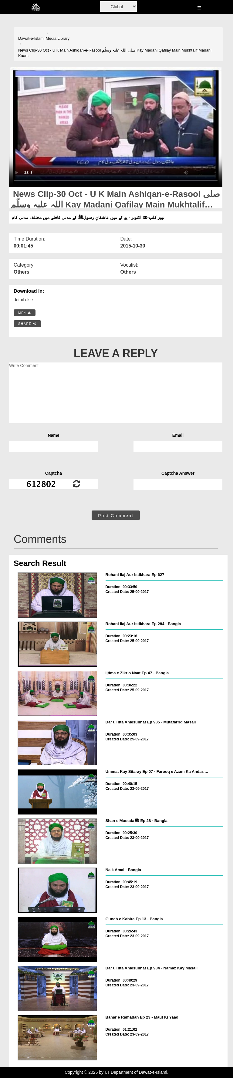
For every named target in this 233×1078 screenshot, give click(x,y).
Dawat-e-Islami (31, 38)
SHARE (27, 323)
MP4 (24, 313)
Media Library (58, 38)
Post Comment (115, 515)
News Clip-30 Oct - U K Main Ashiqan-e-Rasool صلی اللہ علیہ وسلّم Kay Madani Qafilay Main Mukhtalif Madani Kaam (114, 53)
